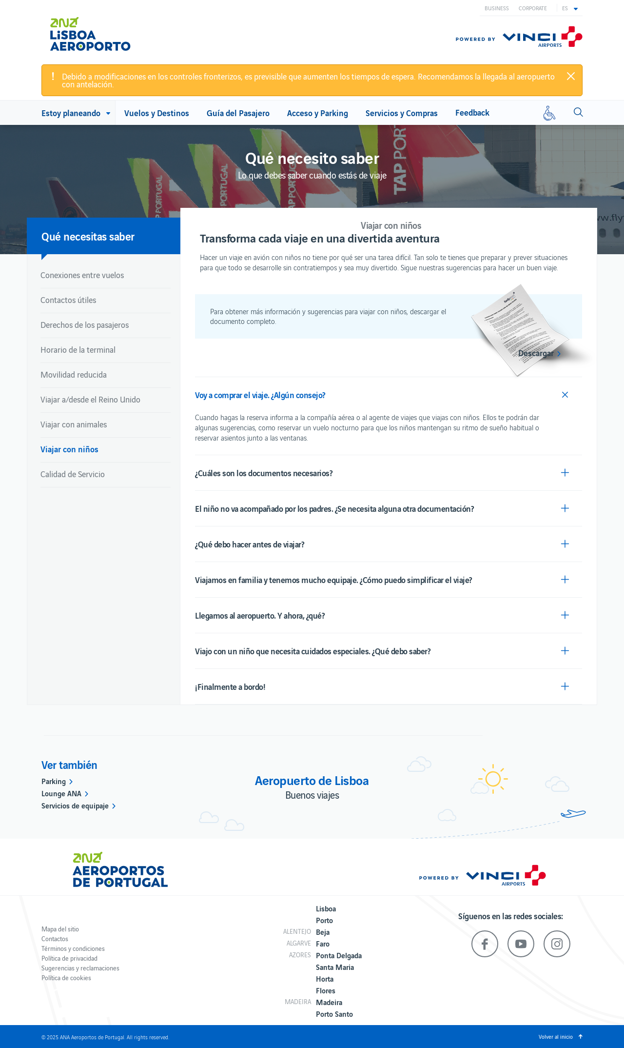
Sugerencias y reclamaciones (80, 967)
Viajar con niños (69, 449)
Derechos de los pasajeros (84, 324)
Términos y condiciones (73, 948)
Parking (53, 781)
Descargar (536, 352)
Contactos (54, 938)
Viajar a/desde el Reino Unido (90, 399)
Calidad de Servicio (72, 474)
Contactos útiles (68, 299)
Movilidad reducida (73, 374)
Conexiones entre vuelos (82, 275)
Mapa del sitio (60, 928)
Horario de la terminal (78, 349)
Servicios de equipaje (75, 805)
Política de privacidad (69, 958)
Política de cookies (66, 977)
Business (497, 8)
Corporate (533, 8)
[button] (570, 8)
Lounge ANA (61, 793)
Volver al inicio (556, 1036)
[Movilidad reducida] (549, 113)
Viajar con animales (73, 424)
